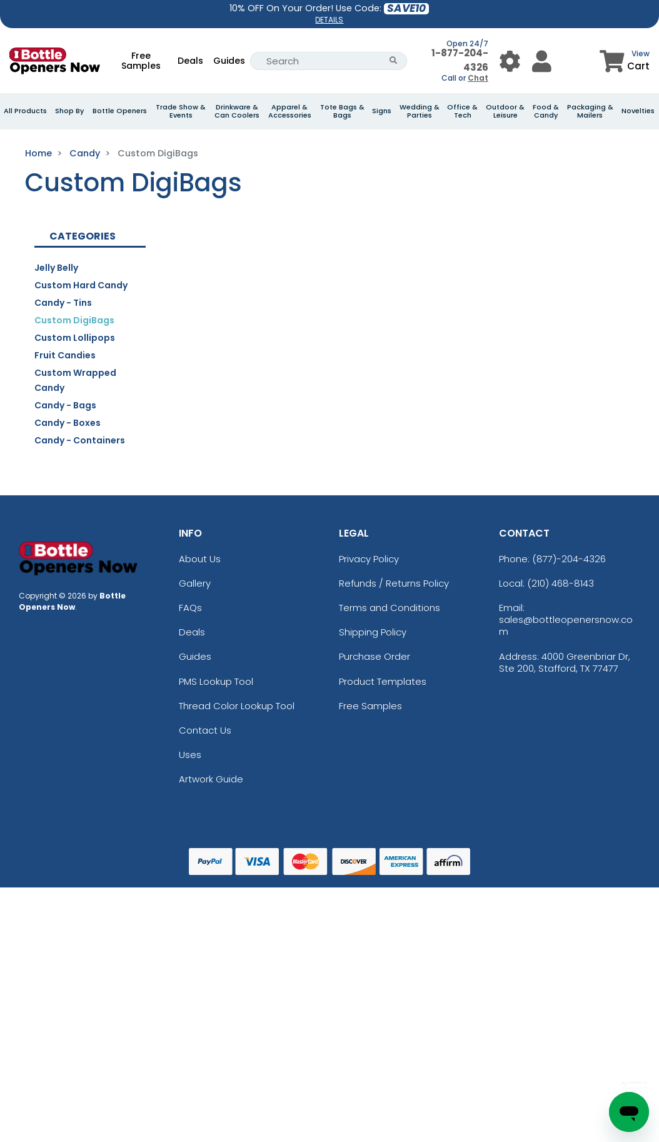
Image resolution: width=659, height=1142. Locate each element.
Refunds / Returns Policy (394, 583)
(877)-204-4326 (569, 558)
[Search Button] (393, 61)
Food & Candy (546, 111)
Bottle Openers (120, 111)
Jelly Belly (56, 267)
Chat (478, 78)
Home (38, 153)
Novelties (638, 111)
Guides (229, 60)
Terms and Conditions (389, 607)
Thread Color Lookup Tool (236, 705)
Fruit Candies (65, 355)
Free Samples (141, 60)
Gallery (195, 583)
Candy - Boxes (67, 423)
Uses (190, 754)
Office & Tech (462, 111)
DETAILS (329, 19)
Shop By (69, 111)
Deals (190, 60)
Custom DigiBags (74, 320)
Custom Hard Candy (81, 285)
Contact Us (205, 730)
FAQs (190, 607)
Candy (84, 153)
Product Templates (382, 681)
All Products (25, 111)
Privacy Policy (369, 558)
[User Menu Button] (509, 61)
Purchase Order (374, 656)
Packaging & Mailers (590, 111)
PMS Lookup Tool (216, 681)
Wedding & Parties (420, 111)
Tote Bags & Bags (342, 111)
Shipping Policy (372, 632)
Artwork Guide (211, 779)
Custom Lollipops (74, 337)
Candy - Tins (63, 302)
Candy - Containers (79, 440)
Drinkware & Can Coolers (236, 111)
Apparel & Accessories (289, 111)
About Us (200, 558)
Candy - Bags (65, 405)
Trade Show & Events (181, 111)
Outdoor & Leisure (505, 111)
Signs (381, 111)
